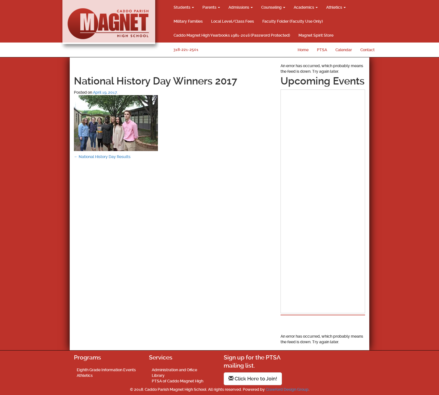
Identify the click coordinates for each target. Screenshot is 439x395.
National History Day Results (102, 156)
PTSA (322, 50)
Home (303, 50)
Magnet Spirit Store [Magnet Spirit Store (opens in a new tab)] (315, 35)
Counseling (273, 7)
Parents (211, 7)
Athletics (336, 7)
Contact (367, 50)
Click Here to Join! (252, 379)
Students (184, 7)
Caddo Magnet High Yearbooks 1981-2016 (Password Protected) (232, 35)
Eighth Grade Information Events (106, 370)
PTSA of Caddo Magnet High (177, 381)
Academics (306, 7)
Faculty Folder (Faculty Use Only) (292, 21)
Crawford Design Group (287, 389)
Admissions (240, 7)
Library (158, 375)
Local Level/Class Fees (232, 21)
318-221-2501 (186, 49)
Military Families (188, 21)
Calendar (343, 50)
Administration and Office (174, 370)
